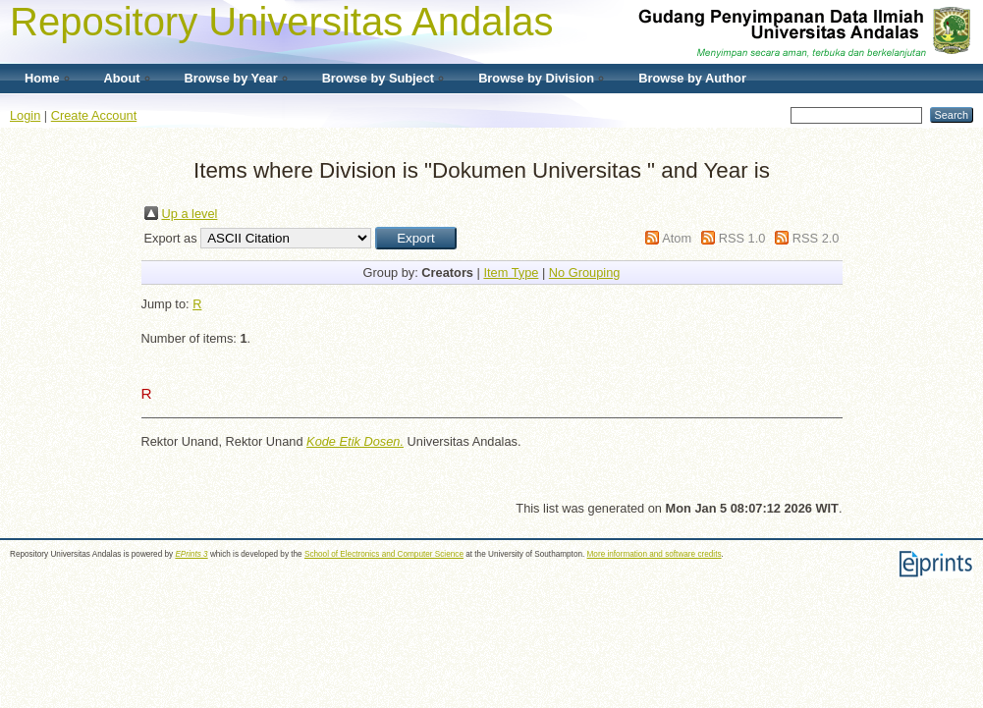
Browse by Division (536, 78)
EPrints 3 (191, 554)
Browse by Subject (378, 78)
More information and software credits (654, 554)
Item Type (510, 272)
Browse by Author (692, 78)
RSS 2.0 (816, 238)
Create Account (94, 115)
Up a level (190, 213)
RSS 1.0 (742, 238)
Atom (676, 238)
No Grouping (585, 272)
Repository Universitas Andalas (282, 21)
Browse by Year (231, 78)
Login (25, 115)
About (122, 78)
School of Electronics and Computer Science (384, 554)
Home (42, 78)
